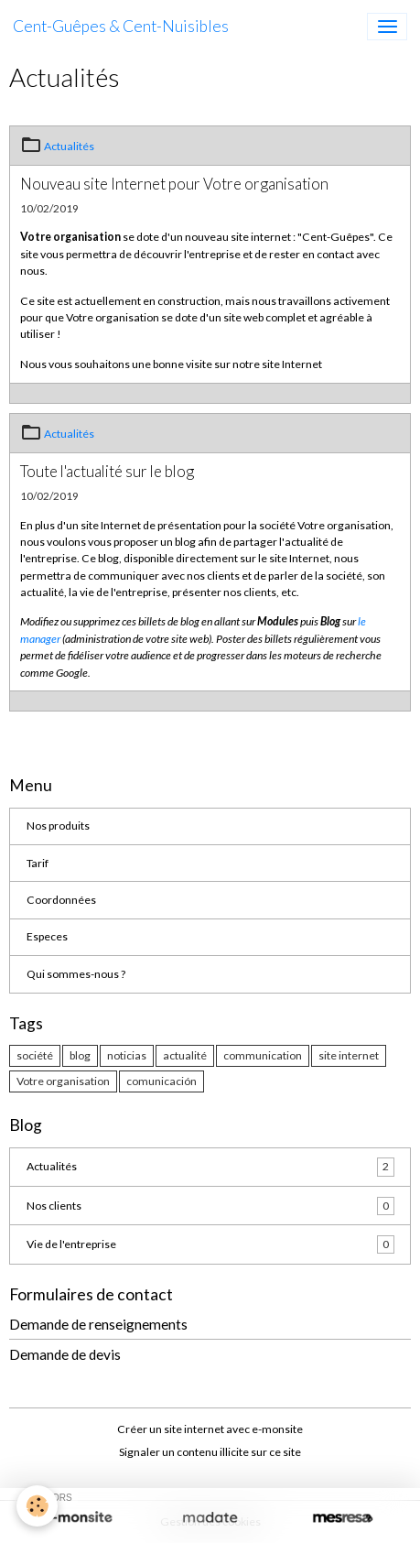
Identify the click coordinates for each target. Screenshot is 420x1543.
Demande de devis (65, 1354)
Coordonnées (61, 900)
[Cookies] (37, 1506)
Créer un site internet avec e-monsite (210, 1429)
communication (262, 1055)
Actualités (69, 146)
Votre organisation (63, 1081)
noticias (126, 1055)
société (34, 1055)
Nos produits (58, 825)
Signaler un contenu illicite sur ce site (210, 1452)
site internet (348, 1055)
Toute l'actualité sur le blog (107, 471)
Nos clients (210, 1206)
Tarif (37, 863)
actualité (185, 1055)
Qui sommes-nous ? (76, 974)
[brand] (121, 26)
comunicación (161, 1081)
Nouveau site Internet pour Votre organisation (174, 183)
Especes (47, 936)
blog (80, 1055)
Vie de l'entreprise (210, 1244)
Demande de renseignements (98, 1324)
